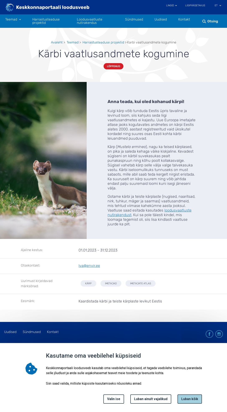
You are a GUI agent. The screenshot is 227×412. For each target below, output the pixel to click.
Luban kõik (189, 399)
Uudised (161, 19)
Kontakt (184, 19)
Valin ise (113, 399)
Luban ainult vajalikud (150, 399)
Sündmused (134, 19)
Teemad (73, 42)
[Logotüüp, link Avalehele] (47, 7)
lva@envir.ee (89, 265)
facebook (209, 334)
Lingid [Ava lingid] (170, 5)
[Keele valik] (220, 6)
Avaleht (57, 42)
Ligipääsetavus (195, 5)
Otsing (212, 21)
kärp (88, 283)
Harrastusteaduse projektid (46, 21)
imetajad (111, 283)
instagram (219, 334)
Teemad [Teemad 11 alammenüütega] (11, 19)
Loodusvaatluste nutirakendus (89, 21)
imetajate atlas (140, 283)
